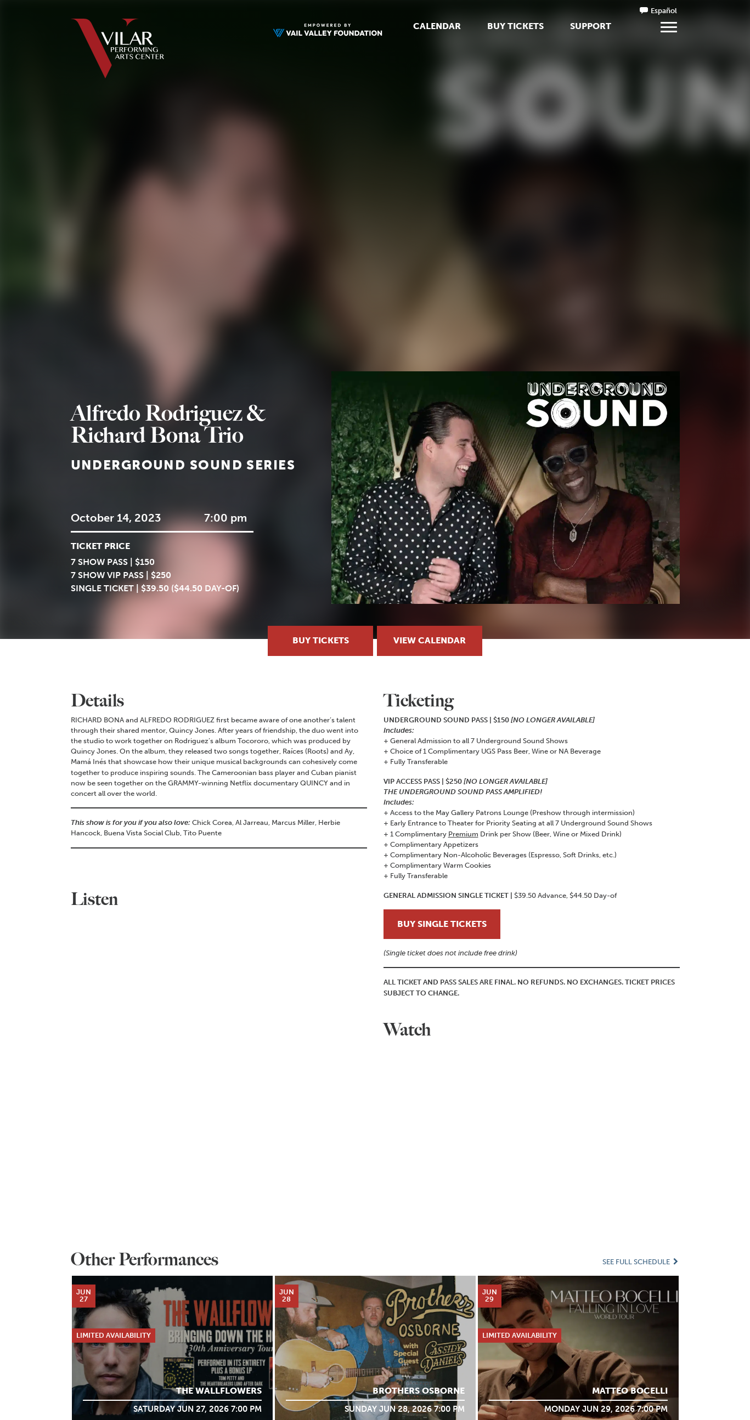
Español (664, 11)
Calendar (437, 26)
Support (590, 26)
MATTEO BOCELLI (630, 1390)
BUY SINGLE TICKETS (442, 924)
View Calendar (429, 640)
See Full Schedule (640, 1262)
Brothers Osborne (419, 1390)
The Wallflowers (219, 1390)
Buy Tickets (515, 26)
